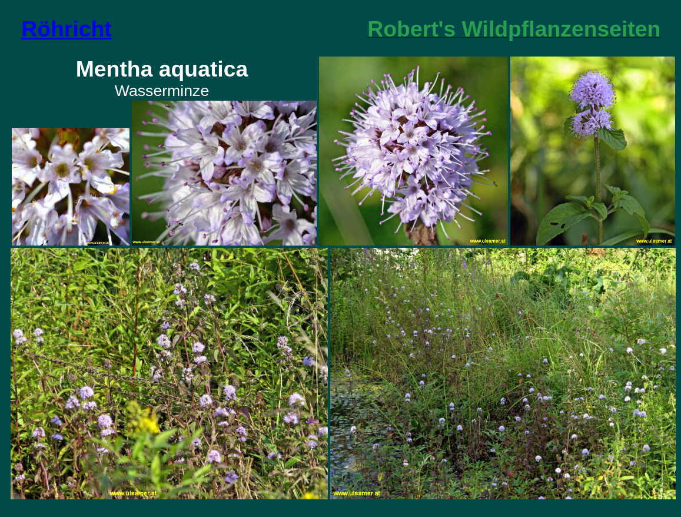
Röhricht (66, 28)
